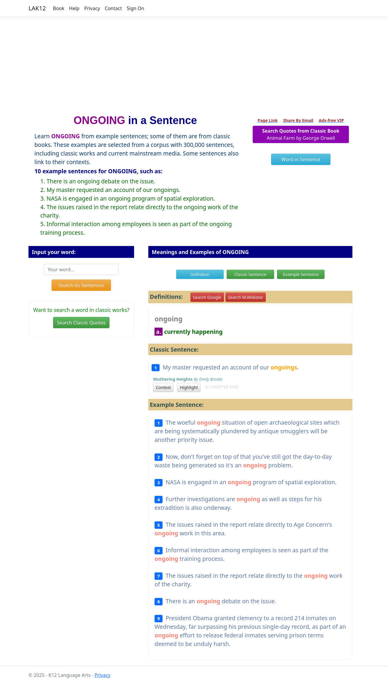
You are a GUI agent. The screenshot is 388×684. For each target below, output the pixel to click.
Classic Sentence (250, 274)
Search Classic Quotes (81, 322)
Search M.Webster (245, 297)
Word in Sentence (300, 159)
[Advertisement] (194, 63)
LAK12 (37, 8)
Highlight (189, 387)
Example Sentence (301, 274)
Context (163, 387)
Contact (113, 8)
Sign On (135, 8)
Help (74, 8)
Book (58, 8)
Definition (200, 274)
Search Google (207, 297)
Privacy (92, 8)
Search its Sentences (81, 285)
